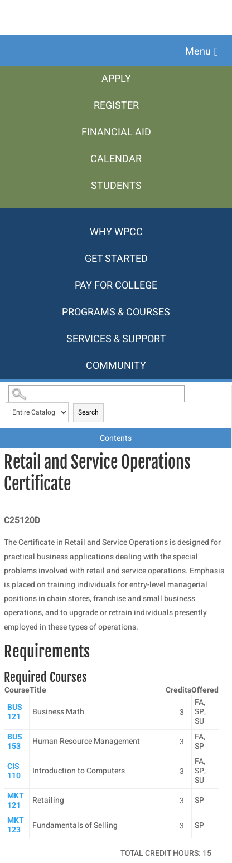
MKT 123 (15, 825)
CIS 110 (14, 771)
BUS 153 (14, 741)
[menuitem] (116, 79)
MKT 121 (15, 800)
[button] (201, 52)
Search (88, 412)
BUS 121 (14, 712)
